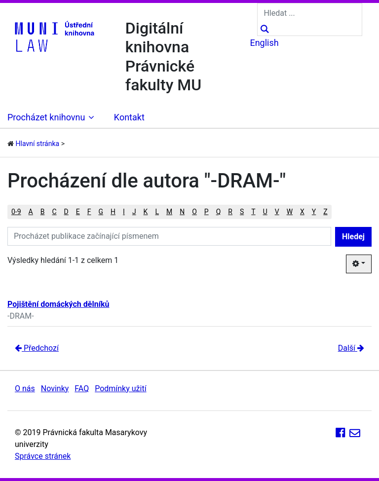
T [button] (253, 212)
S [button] (242, 212)
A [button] (31, 212)
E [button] (78, 212)
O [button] (194, 212)
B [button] (42, 212)
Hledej (353, 236)
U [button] (265, 212)
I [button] (124, 212)
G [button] (101, 212)
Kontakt (129, 117)
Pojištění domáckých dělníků (58, 304)
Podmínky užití (120, 388)
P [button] (206, 212)
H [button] (113, 212)
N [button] (182, 212)
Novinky (55, 388)
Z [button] (325, 212)
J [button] (134, 212)
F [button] (89, 212)
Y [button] (314, 212)
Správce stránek (43, 456)
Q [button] (218, 212)
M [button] (169, 212)
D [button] (66, 212)
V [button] (277, 212)
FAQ (82, 388)
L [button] (157, 212)
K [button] (146, 212)
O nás (25, 388)
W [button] (290, 212)
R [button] (230, 212)
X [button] (302, 212)
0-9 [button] (16, 212)
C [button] (54, 212)
